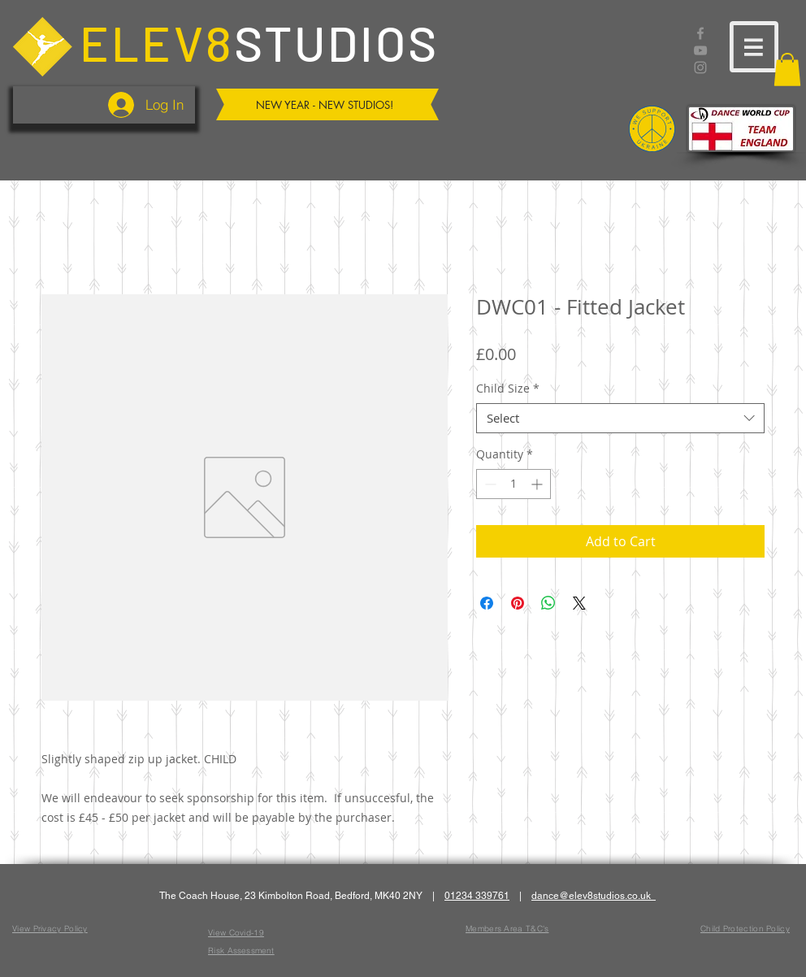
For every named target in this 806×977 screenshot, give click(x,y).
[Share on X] (579, 603)
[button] (754, 46)
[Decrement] (489, 484)
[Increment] (538, 484)
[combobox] (620, 418)
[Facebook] (700, 33)
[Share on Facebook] (486, 603)
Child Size (508, 388)
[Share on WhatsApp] (548, 603)
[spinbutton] (513, 484)
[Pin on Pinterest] (517, 603)
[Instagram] (700, 67)
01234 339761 (476, 895)
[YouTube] (700, 50)
